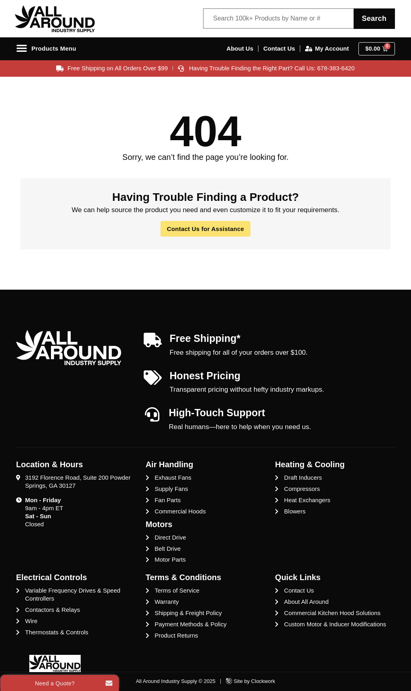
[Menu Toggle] (48, 49)
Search (372, 18)
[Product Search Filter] (277, 18)
